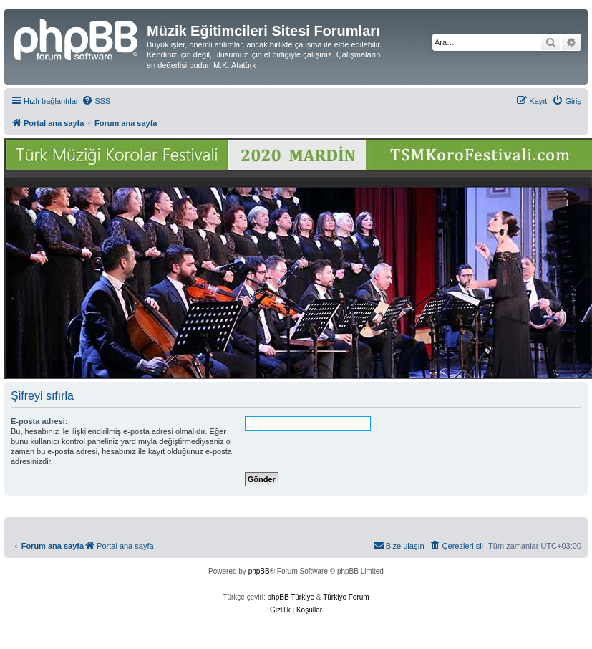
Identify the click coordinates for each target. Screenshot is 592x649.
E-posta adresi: (39, 421)
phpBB (259, 571)
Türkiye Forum (346, 597)
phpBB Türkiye (291, 597)
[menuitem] (96, 101)
